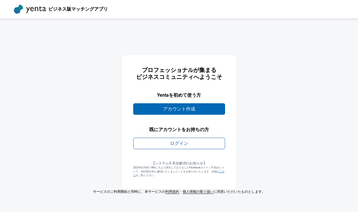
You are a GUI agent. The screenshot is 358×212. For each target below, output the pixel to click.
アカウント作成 (179, 108)
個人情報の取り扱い (198, 192)
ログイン (179, 143)
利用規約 (172, 192)
